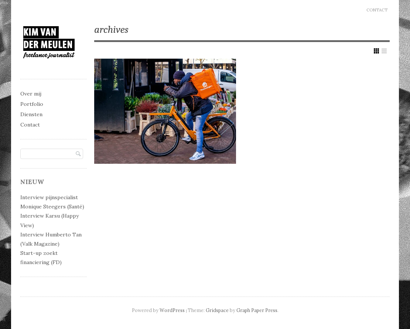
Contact (376, 10)
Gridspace (217, 310)
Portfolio (31, 104)
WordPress (172, 310)
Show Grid (376, 50)
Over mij (30, 93)
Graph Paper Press (256, 310)
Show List (384, 50)
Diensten (31, 114)
